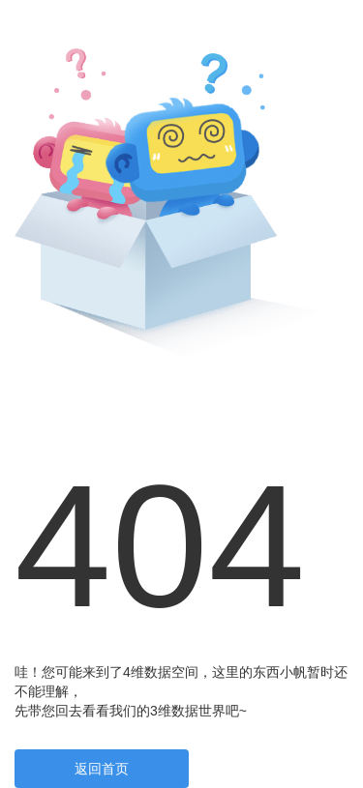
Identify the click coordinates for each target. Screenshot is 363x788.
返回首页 (102, 768)
